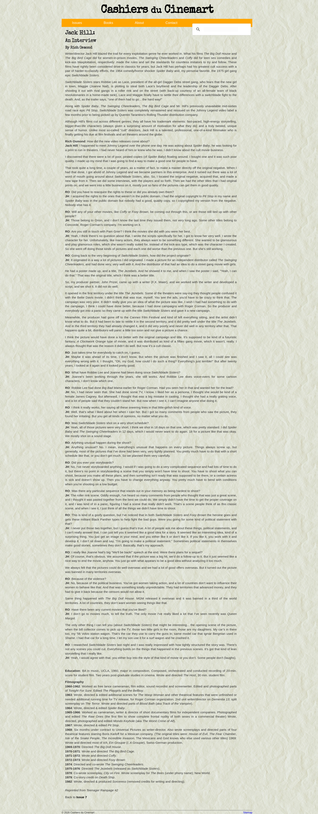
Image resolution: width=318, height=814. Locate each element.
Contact (171, 23)
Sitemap (247, 812)
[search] (221, 29)
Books (108, 23)
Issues (77, 23)
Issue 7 (81, 797)
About (139, 23)
